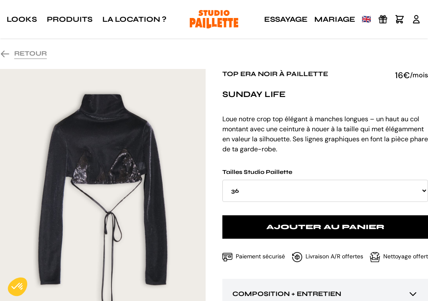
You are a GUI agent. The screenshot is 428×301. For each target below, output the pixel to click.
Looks (22, 19)
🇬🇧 (366, 19)
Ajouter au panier (325, 227)
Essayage (286, 19)
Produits (69, 19)
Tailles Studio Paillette (325, 185)
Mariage (334, 19)
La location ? (134, 19)
